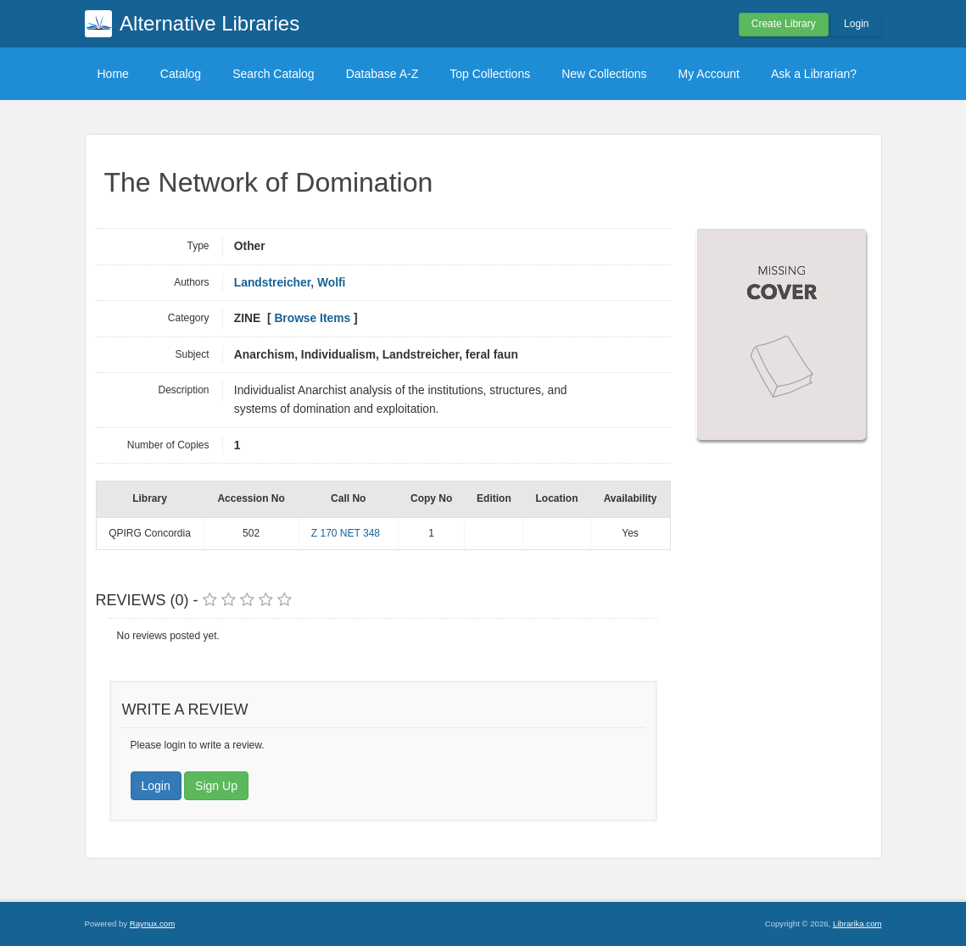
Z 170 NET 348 (345, 533)
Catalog (180, 74)
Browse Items (312, 318)
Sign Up (216, 786)
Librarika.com (857, 923)
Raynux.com (152, 923)
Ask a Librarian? (814, 74)
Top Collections (489, 74)
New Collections (603, 74)
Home (113, 74)
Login (856, 24)
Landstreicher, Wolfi (290, 282)
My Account (709, 74)
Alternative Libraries (209, 23)
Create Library (783, 24)
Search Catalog (273, 74)
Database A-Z (382, 74)
